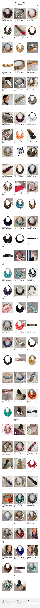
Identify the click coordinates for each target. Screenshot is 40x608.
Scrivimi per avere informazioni (5, 602)
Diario (6, 5)
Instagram (27, 5)
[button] (37, 6)
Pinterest (30, 5)
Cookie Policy (18, 603)
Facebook (23, 5)
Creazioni (2, 5)
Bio (7, 5)
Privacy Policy (19, 602)
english (34, 5)
